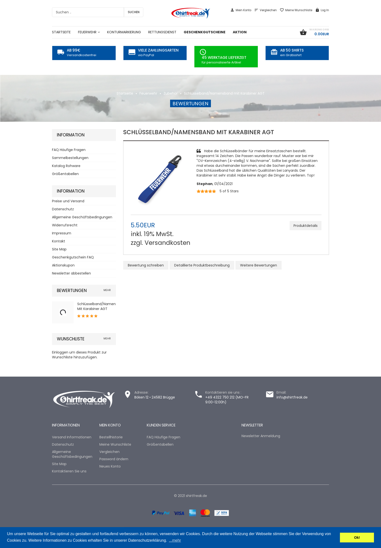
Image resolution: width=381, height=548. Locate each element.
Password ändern (113, 459)
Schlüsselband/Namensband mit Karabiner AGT (224, 93)
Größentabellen (65, 173)
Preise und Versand (68, 201)
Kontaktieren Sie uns (69, 471)
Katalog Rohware (66, 165)
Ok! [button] (357, 537)
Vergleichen (265, 10)
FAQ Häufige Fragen (69, 149)
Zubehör (171, 93)
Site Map (59, 249)
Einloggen (60, 352)
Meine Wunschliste (296, 10)
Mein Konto (240, 10)
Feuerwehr (148, 93)
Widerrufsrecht (65, 225)
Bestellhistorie (111, 437)
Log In (322, 10)
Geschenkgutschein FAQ (73, 257)
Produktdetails (306, 225)
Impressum (61, 233)
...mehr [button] (175, 540)
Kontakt (58, 241)
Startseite (125, 93)
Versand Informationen (71, 437)
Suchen (133, 12)
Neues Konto (110, 466)
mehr (107, 290)
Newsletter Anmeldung (261, 435)
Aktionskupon (63, 265)
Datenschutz (63, 209)
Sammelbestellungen (70, 157)
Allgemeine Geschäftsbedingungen (82, 217)
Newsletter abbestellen (71, 273)
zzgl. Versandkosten (160, 243)
